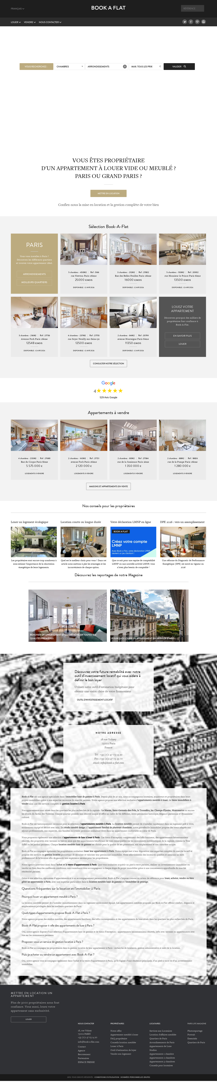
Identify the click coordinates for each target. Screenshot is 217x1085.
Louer (16, 22)
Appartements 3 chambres (162, 1065)
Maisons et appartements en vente (108, 489)
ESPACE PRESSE (86, 1066)
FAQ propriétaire (118, 1042)
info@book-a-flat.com (88, 1045)
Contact (82, 1050)
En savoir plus (182, 336)
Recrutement (84, 1058)
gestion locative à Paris (73, 807)
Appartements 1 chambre (161, 1058)
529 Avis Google (108, 399)
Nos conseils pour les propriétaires (108, 510)
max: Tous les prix (141, 66)
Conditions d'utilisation (106, 1081)
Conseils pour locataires (161, 1069)
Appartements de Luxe (160, 1050)
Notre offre (115, 1034)
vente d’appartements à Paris (82, 868)
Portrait (191, 1038)
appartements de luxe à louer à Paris (82, 841)
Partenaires (83, 1062)
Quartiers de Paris (158, 1042)
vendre (30, 22)
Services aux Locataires (160, 1034)
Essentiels (192, 1042)
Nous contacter (50, 22)
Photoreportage (194, 1034)
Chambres (63, 66)
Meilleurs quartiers (34, 282)
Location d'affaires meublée (162, 1038)
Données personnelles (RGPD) (135, 1081)
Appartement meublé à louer (124, 1038)
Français (17, 8)
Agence (81, 1054)
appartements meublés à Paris (96, 827)
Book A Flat (109, 10)
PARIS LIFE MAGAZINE (196, 1027)
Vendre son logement (120, 1058)
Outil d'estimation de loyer (123, 1054)
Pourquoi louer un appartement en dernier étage (143, 642)
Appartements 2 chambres (162, 1061)
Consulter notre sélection (108, 363)
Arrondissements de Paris (161, 1046)
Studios (153, 1054)
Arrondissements (98, 66)
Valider (179, 66)
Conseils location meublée (123, 1046)
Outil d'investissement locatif (95, 704)
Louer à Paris (116, 1050)
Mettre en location (109, 192)
